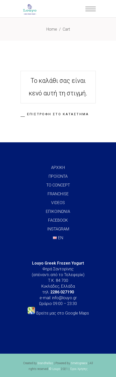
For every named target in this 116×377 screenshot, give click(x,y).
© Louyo (54, 369)
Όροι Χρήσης (79, 369)
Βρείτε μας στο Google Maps (62, 313)
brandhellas (45, 363)
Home (51, 29)
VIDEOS (58, 202)
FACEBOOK (58, 220)
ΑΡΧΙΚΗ (58, 167)
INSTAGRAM (58, 229)
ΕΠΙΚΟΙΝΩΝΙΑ (58, 211)
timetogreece (79, 363)
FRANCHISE (58, 194)
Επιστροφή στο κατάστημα (58, 114)
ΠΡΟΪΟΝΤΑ (58, 176)
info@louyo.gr (64, 297)
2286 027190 (62, 292)
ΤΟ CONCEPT (58, 185)
